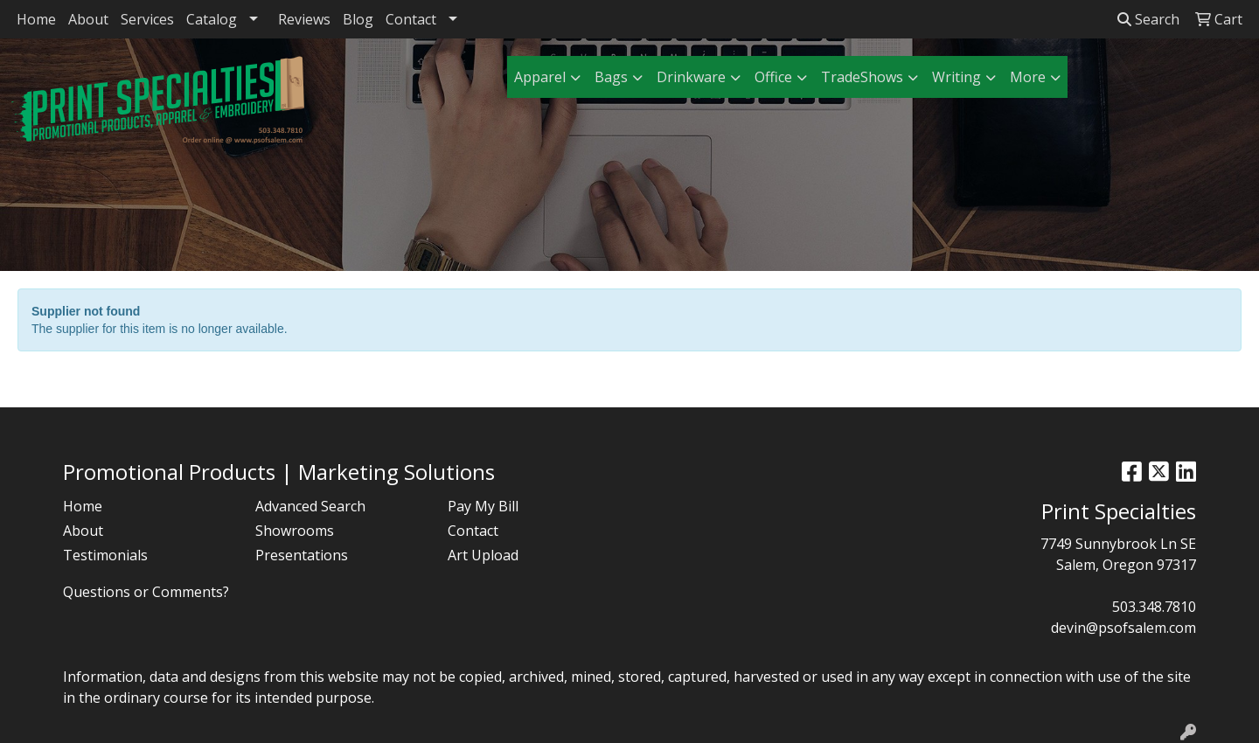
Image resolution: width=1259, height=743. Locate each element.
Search (1148, 19)
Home (36, 19)
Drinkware (691, 77)
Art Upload (483, 555)
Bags (611, 77)
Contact (411, 19)
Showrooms (294, 530)
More (1028, 77)
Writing (956, 77)
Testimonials (105, 555)
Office (773, 77)
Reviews (304, 19)
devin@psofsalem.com (1123, 627)
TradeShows (862, 77)
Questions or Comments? (146, 591)
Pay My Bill (483, 506)
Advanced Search (310, 506)
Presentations (301, 555)
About (88, 19)
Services (147, 19)
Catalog (211, 19)
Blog (358, 19)
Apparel (540, 77)
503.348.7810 (1154, 606)
